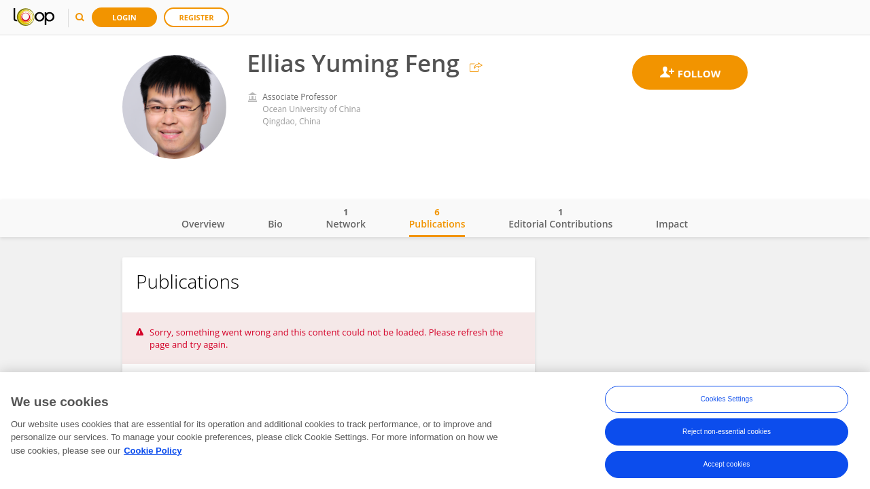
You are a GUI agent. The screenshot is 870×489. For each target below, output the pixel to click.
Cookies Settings (727, 399)
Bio (275, 223)
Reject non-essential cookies (726, 431)
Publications (437, 218)
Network (346, 218)
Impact (672, 223)
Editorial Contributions (560, 218)
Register (196, 17)
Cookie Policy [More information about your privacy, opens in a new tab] (152, 451)
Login (124, 17)
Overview (202, 223)
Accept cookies (726, 464)
